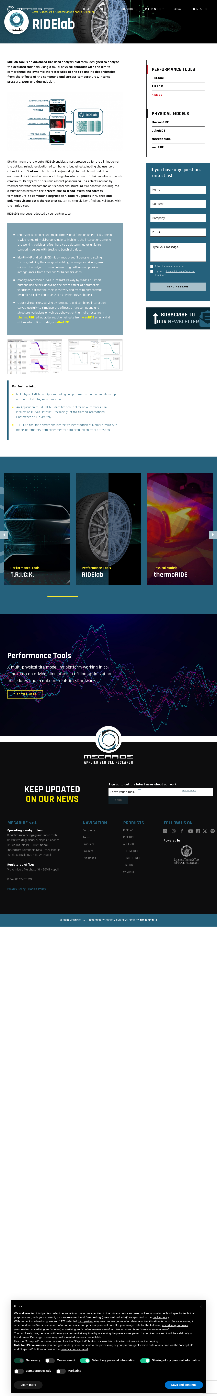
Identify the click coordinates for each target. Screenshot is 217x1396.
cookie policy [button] (161, 1317)
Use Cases (89, 858)
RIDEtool (158, 78)
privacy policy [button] (119, 1313)
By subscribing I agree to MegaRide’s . (169, 790)
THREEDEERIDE (132, 858)
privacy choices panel (74, 1349)
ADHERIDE (129, 844)
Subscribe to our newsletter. (169, 266)
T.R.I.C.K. (158, 86)
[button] (213, 535)
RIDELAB (128, 830)
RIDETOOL (129, 837)
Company (89, 830)
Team (86, 837)
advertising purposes (175, 1325)
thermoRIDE (160, 122)
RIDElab (157, 95)
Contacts (200, 9)
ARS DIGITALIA (148, 920)
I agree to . (175, 273)
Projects (88, 851)
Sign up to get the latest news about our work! (143, 784)
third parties (85, 1321)
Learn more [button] (28, 1384)
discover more (25, 694)
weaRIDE (158, 147)
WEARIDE (129, 872)
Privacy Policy (189, 790)
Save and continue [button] (183, 1384)
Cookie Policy (37, 889)
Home (86, 9)
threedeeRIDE (161, 139)
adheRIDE (158, 131)
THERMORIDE (131, 851)
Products (126, 9)
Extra (177, 9)
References (153, 9)
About (103, 9)
